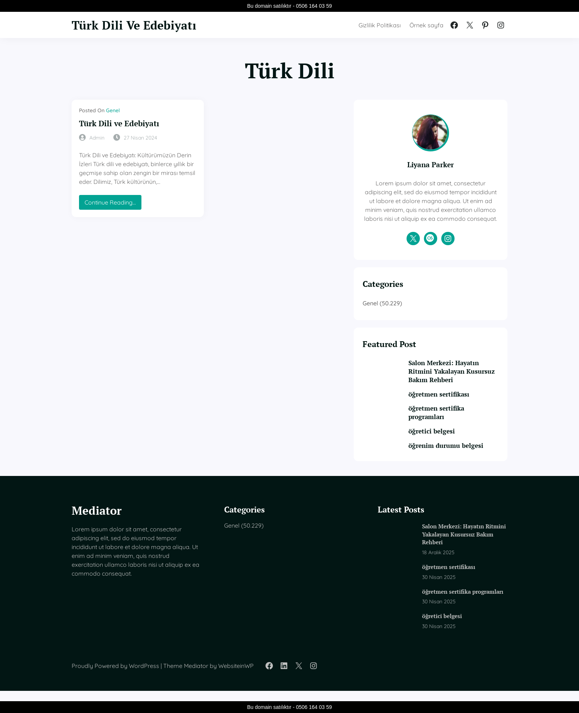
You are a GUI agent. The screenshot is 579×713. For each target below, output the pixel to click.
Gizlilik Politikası (380, 25)
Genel (113, 110)
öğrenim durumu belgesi (458, 456)
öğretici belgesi (444, 441)
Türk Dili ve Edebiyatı (121, 123)
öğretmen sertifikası (451, 404)
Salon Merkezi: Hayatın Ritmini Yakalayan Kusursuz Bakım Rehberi (458, 381)
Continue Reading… (112, 204)
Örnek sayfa (426, 25)
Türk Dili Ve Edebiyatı (137, 24)
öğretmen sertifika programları (449, 422)
